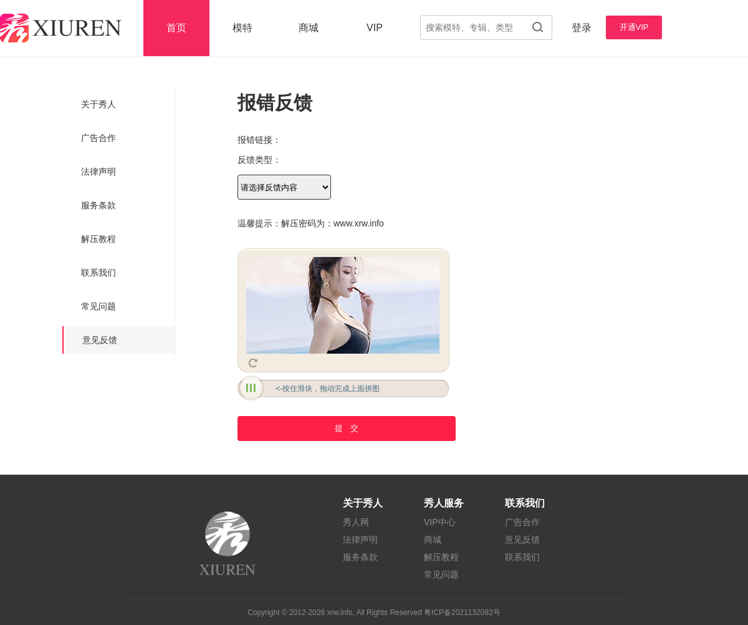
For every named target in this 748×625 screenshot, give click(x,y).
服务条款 (98, 205)
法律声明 (98, 172)
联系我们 (98, 273)
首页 (176, 27)
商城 (309, 27)
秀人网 (356, 522)
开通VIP (634, 27)
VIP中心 (440, 522)
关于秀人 (98, 104)
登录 (582, 27)
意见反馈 (99, 340)
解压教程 (98, 239)
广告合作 (98, 138)
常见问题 (98, 306)
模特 (242, 27)
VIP (375, 27)
